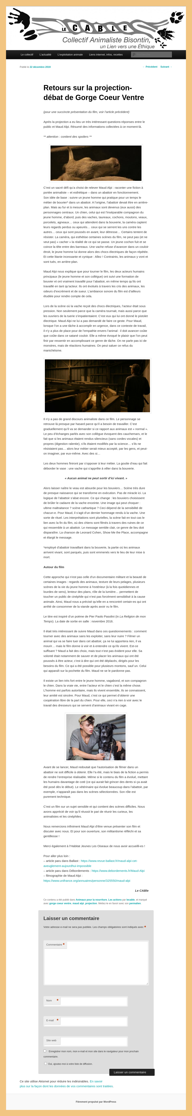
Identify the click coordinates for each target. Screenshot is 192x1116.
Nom (52, 1001)
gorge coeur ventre (60, 903)
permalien (135, 903)
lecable (131, 899)
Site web (51, 1040)
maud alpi (78, 903)
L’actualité (45, 54)
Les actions (115, 899)
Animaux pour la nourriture (91, 899)
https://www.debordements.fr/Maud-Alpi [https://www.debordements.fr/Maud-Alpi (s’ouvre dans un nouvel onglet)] (118, 870)
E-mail (52, 1020)
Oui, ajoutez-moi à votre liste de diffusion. (68, 1064)
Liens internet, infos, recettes (106, 54)
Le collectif (27, 54)
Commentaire (55, 945)
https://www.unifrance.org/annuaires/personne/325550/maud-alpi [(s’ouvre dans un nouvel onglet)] (86, 880)
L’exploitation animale (70, 54)
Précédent (149, 66)
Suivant (166, 66)
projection (91, 903)
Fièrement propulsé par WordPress (96, 1101)
